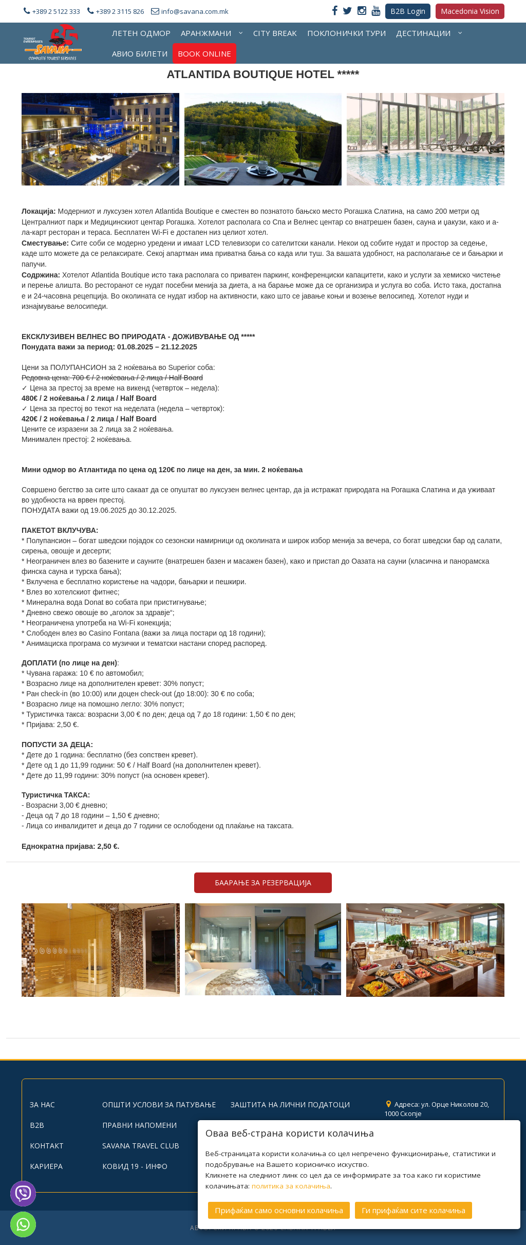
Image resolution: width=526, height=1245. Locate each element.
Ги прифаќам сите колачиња (413, 1206)
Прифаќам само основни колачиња (279, 1206)
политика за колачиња (291, 1181)
